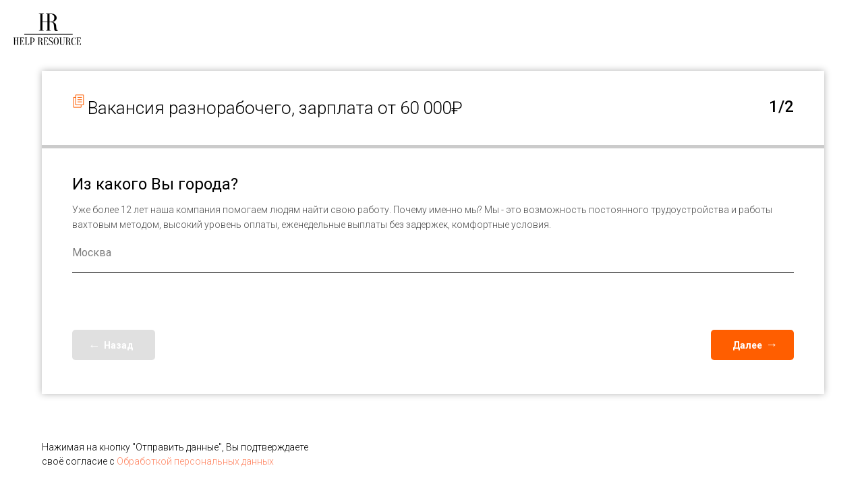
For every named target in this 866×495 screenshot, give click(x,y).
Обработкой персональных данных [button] (195, 461)
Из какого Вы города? (155, 184)
